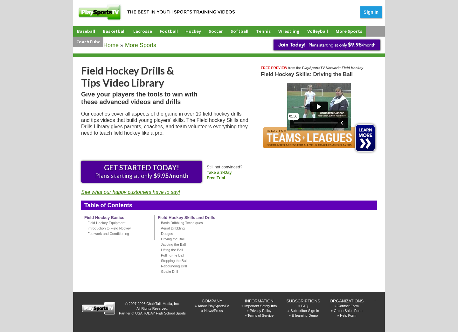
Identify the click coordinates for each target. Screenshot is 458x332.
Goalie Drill (169, 271)
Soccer (216, 31)
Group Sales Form (348, 311)
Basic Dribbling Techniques (182, 223)
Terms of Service (260, 315)
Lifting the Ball (172, 250)
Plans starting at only (141, 171)
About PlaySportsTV (213, 306)
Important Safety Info (260, 306)
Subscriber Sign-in (304, 311)
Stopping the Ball (174, 261)
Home (111, 45)
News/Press (213, 311)
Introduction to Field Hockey (109, 228)
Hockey (193, 31)
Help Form (348, 315)
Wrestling (289, 31)
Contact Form (348, 306)
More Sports (349, 31)
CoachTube (88, 42)
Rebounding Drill (174, 266)
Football (169, 31)
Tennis (263, 31)
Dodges (167, 234)
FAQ (304, 306)
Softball (239, 31)
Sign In (371, 12)
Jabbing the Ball (173, 244)
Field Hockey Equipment (106, 223)
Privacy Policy (260, 311)
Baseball (86, 31)
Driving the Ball (172, 239)
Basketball (114, 31)
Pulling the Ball (172, 255)
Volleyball (317, 31)
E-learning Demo (305, 315)
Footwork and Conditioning (108, 234)
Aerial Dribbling (173, 228)
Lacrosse (142, 31)
